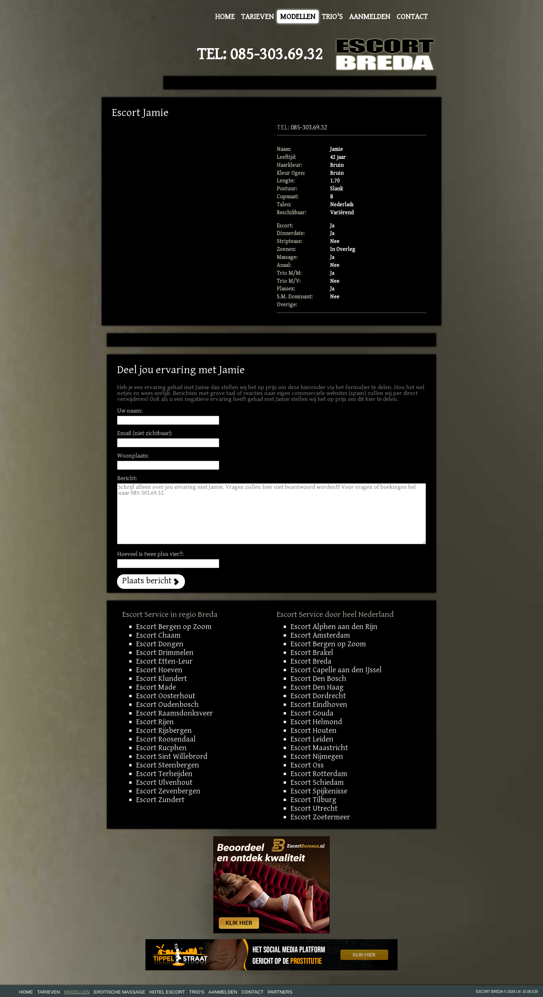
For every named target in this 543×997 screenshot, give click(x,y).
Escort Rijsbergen (164, 730)
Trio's (332, 16)
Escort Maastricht (319, 747)
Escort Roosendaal (166, 739)
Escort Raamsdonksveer (174, 713)
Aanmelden (369, 16)
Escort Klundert (161, 678)
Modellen (297, 16)
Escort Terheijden (164, 773)
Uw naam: (129, 411)
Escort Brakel (312, 652)
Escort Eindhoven (319, 704)
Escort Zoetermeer (320, 816)
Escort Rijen (155, 721)
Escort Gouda (312, 713)
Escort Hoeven (159, 669)
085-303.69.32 (276, 54)
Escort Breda (311, 661)
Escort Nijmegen (317, 756)
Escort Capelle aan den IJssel (336, 669)
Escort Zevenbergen (168, 791)
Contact (412, 16)
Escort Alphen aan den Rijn (334, 626)
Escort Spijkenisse (319, 791)
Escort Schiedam (317, 782)
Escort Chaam (158, 635)
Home (225, 16)
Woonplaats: (133, 456)
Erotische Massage (119, 992)
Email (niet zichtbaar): (144, 434)
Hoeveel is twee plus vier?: (150, 554)
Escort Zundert (160, 799)
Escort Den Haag (317, 687)
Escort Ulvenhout (164, 782)
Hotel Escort (167, 992)
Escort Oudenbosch (167, 704)
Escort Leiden (312, 739)
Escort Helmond (316, 721)
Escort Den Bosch (318, 678)
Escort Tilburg (313, 799)
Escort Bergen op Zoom (174, 626)
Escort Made (156, 687)
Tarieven (257, 16)
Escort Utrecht (314, 808)
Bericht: (127, 479)
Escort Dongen (160, 643)
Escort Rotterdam (319, 773)
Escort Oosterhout (165, 695)
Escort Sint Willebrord (171, 756)
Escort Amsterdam (320, 635)
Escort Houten (314, 730)
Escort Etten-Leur (164, 661)
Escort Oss (307, 765)
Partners (280, 992)
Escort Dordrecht (318, 695)
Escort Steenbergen (167, 765)
